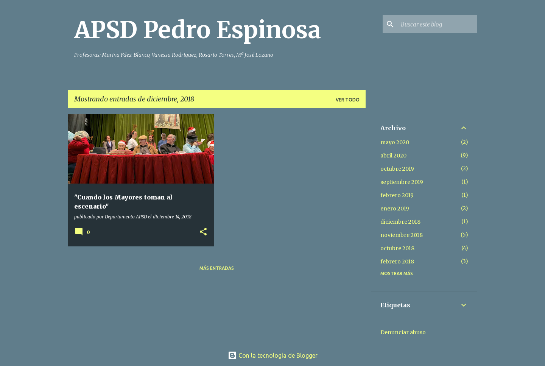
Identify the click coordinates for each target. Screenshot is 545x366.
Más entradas (216, 268)
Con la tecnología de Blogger (273, 355)
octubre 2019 (397, 168)
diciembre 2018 (400, 221)
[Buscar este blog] (437, 24)
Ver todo (348, 99)
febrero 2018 (397, 261)
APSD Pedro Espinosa (197, 30)
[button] (203, 232)
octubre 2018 (397, 248)
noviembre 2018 (401, 235)
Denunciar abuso (403, 332)
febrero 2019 (397, 195)
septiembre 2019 (401, 182)
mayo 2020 (394, 142)
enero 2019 (394, 208)
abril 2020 (393, 155)
